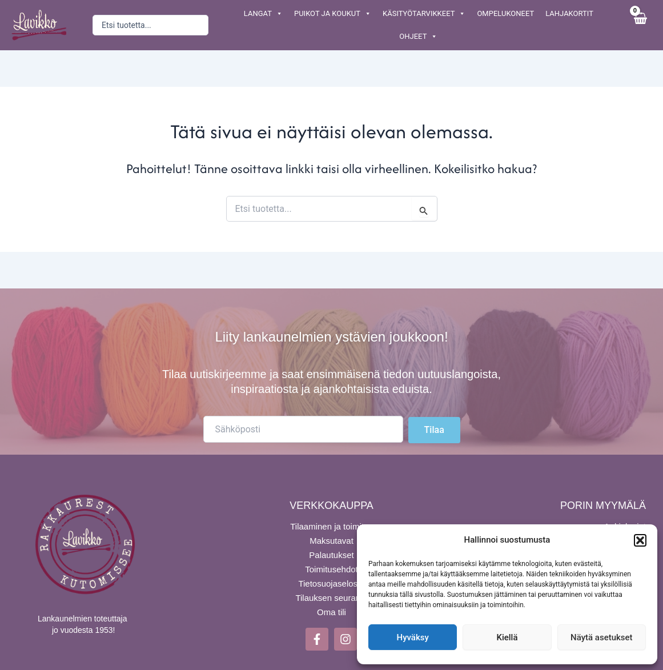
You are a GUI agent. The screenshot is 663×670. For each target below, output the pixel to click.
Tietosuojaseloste (331, 583)
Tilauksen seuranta (331, 597)
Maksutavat (331, 540)
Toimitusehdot (331, 568)
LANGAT (263, 13)
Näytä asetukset (601, 637)
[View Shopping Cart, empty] (640, 24)
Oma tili (331, 611)
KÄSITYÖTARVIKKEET (424, 13)
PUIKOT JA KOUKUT (332, 13)
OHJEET (418, 36)
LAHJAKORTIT (569, 13)
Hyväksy (413, 637)
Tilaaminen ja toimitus (331, 526)
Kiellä (506, 637)
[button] (640, 540)
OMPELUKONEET (505, 13)
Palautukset (331, 554)
